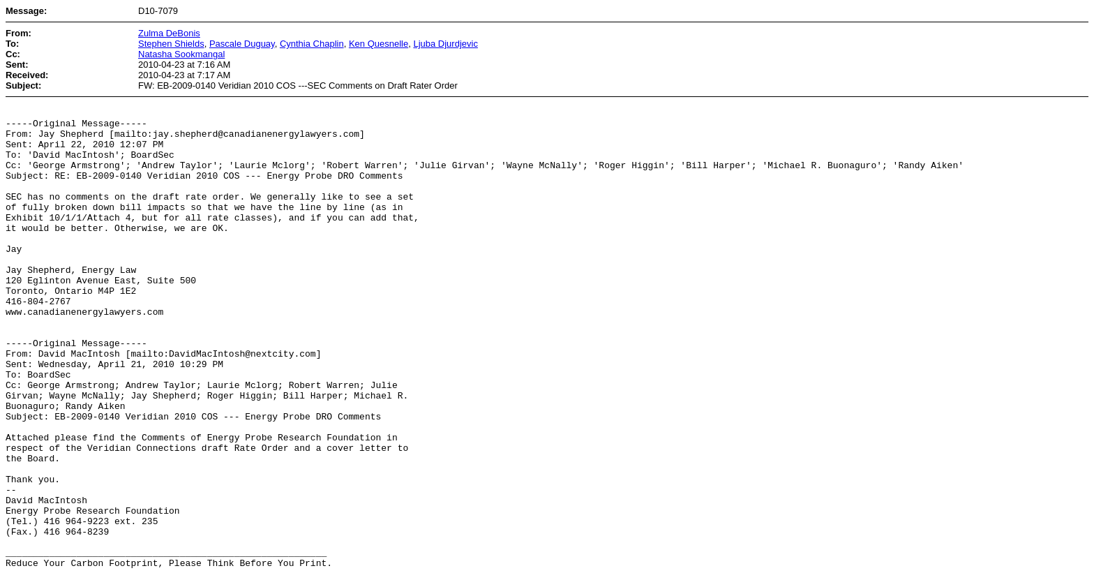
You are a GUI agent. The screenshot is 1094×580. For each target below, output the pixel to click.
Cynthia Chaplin (312, 43)
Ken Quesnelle (378, 43)
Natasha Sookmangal (181, 54)
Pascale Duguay (242, 43)
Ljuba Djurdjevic (445, 43)
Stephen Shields (171, 43)
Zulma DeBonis (169, 33)
